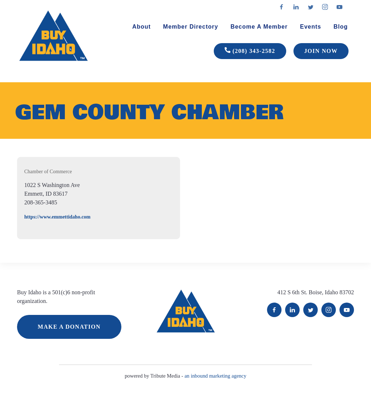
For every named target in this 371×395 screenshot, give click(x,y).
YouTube (347, 310)
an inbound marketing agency (215, 376)
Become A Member (259, 27)
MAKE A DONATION (69, 327)
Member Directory (190, 27)
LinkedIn (292, 310)
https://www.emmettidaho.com (57, 217)
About (141, 27)
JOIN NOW (321, 51)
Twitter (310, 310)
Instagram (329, 310)
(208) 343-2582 (250, 51)
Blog (340, 27)
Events (310, 27)
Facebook (274, 310)
